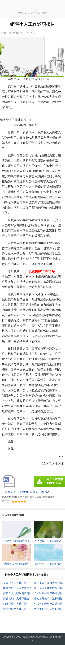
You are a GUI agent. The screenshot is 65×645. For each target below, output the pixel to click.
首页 (21, 13)
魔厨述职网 (29, 636)
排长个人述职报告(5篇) (16, 593)
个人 (30, 13)
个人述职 (41, 13)
